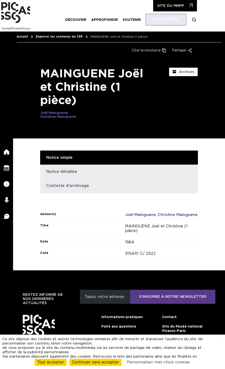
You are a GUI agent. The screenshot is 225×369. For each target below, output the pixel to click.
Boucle (196, 20)
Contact (169, 317)
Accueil (22, 36)
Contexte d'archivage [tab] (67, 186)
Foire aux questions (118, 326)
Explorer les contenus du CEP (59, 36)
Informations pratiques (122, 317)
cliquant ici (214, 341)
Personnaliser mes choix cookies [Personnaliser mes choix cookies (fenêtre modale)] (158, 362)
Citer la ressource (146, 50)
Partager (179, 50)
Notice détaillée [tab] (61, 172)
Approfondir (107, 20)
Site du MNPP (173, 6)
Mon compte (168, 19)
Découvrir (78, 20)
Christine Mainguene (58, 117)
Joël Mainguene (54, 113)
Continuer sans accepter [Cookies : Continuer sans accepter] (95, 362)
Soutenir (134, 20)
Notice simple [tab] (59, 158)
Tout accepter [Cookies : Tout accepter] (50, 362)
